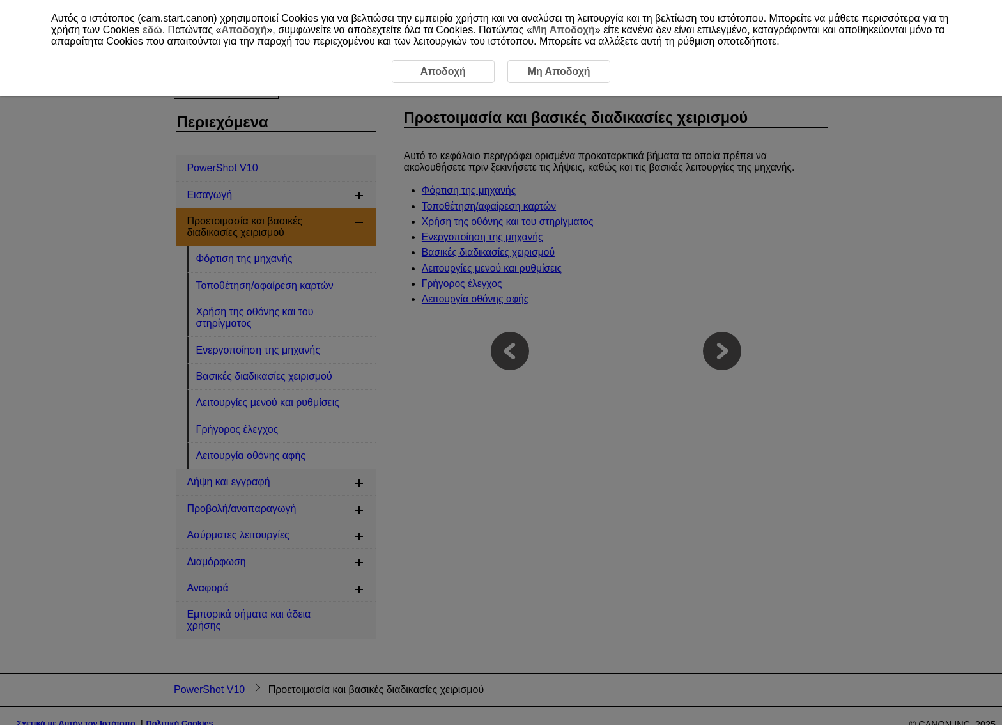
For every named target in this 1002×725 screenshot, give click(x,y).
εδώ (152, 29)
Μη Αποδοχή (563, 29)
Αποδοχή (243, 29)
